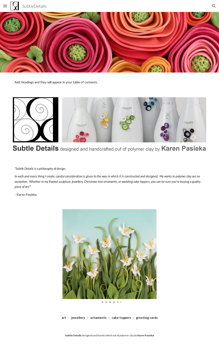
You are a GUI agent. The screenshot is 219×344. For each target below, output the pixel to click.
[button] (5, 6)
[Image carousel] (109, 256)
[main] (109, 181)
